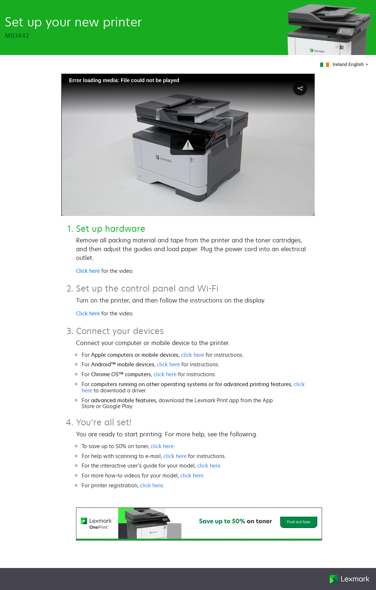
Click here (88, 270)
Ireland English (342, 64)
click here (192, 354)
